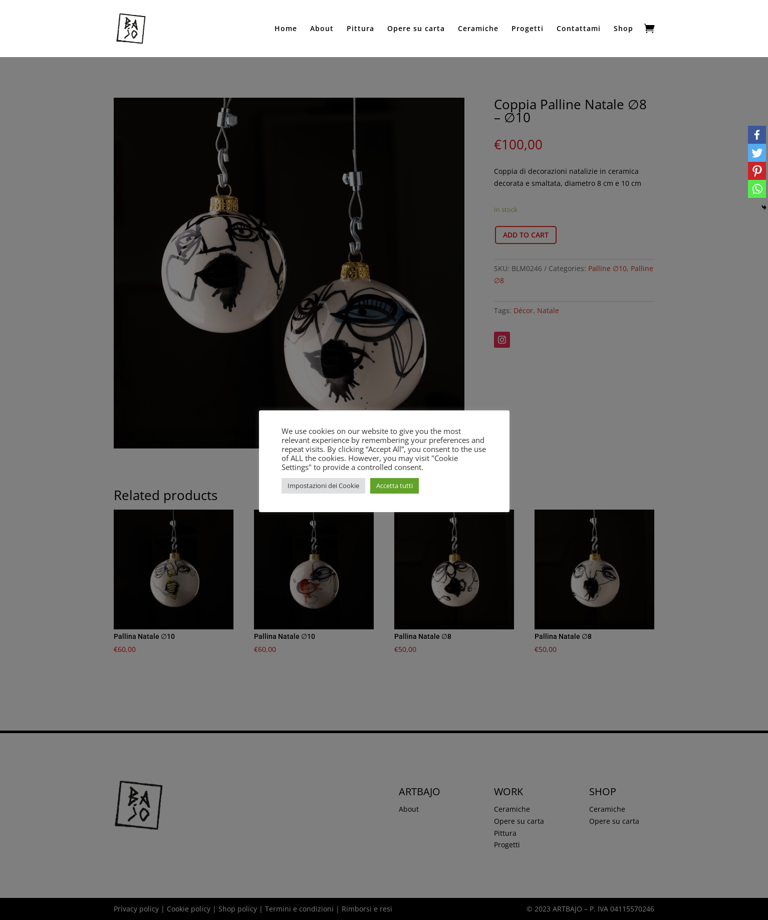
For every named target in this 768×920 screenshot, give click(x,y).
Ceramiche (478, 29)
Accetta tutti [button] (394, 485)
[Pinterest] (757, 171)
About (322, 29)
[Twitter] (757, 153)
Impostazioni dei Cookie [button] (323, 485)
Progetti (527, 29)
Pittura (360, 29)
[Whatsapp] (757, 189)
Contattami (579, 29)
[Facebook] (757, 135)
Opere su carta (416, 29)
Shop (623, 29)
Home (286, 29)
